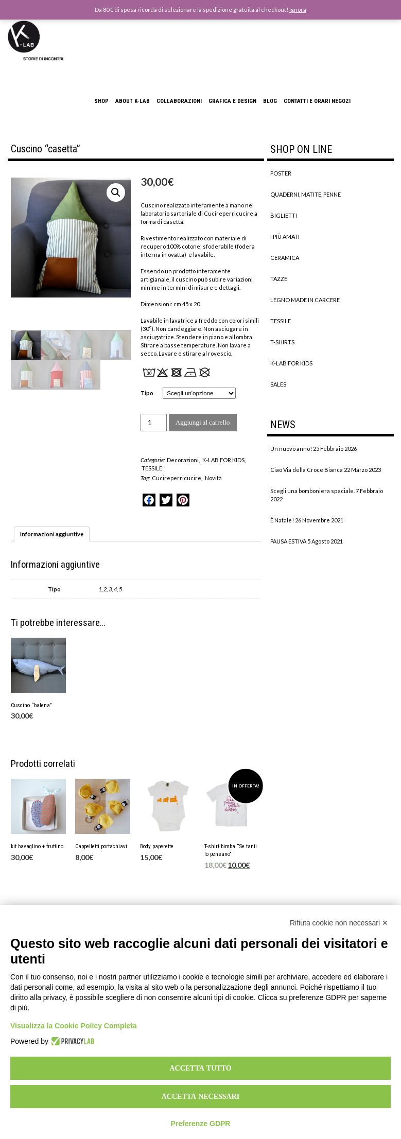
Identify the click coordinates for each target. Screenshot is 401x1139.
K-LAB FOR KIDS (223, 460)
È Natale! (282, 520)
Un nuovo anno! (291, 448)
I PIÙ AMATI (285, 236)
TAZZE (278, 278)
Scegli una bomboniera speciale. (312, 490)
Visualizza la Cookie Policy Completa (73, 1026)
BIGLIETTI (283, 215)
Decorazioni (183, 460)
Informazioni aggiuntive (51, 534)
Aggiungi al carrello (203, 422)
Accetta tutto (200, 1068)
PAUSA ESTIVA (288, 541)
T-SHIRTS (282, 342)
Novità (213, 478)
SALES (278, 384)
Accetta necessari (201, 1096)
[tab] (52, 534)
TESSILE (152, 468)
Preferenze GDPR (201, 1123)
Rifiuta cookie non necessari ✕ (339, 923)
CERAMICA (284, 257)
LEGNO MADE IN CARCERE (305, 299)
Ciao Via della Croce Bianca (306, 469)
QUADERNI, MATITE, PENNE (305, 194)
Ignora (297, 9)
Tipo (147, 393)
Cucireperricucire (176, 478)
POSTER (280, 173)
